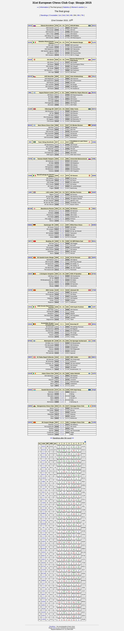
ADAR (43, 612)
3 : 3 (62, 290)
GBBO (43, 580)
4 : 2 (62, 175)
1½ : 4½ (62, 59)
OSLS (43, 517)
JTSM (43, 531)
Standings (44, 15)
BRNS (43, 598)
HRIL (43, 495)
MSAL (43, 499)
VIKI (43, 527)
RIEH (43, 492)
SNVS (43, 446)
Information (44, 7)
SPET (43, 464)
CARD (43, 619)
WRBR (43, 524)
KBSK (43, 552)
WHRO (43, 548)
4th (71, 15)
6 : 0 (62, 76)
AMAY (43, 559)
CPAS (43, 538)
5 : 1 (62, 324)
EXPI (43, 587)
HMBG (43, 513)
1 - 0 (62, 28)
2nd (63, 15)
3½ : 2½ (62, 25)
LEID (43, 488)
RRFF (43, 594)
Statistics (66, 7)
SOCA (43, 453)
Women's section (77, 7)
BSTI (43, 584)
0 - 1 (62, 34)
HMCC (43, 555)
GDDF (43, 545)
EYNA (43, 520)
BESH (43, 471)
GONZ (43, 601)
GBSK (43, 510)
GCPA (43, 467)
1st (60, 15)
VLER (43, 506)
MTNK (43, 566)
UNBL (43, 481)
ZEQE (43, 608)
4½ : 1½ (62, 192)
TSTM (43, 534)
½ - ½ (62, 30)
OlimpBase (52, 626)
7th (82, 15)
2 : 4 (62, 142)
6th (78, 15)
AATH (43, 577)
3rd (67, 15)
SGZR (43, 485)
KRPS (43, 615)
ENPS (43, 541)
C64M (43, 503)
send (54, 628)
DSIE (43, 591)
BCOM (43, 573)
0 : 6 (62, 159)
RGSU (43, 457)
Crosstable (53, 15)
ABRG (43, 605)
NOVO (43, 450)
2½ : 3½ (62, 109)
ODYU (43, 474)
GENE (43, 563)
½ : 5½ (62, 92)
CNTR (43, 570)
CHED (43, 478)
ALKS (43, 460)
